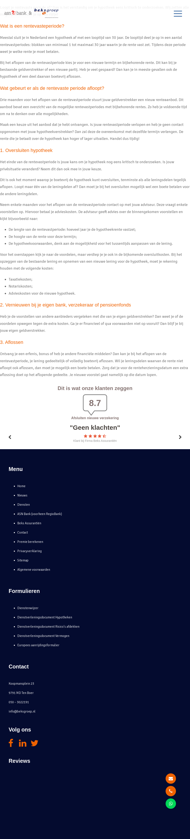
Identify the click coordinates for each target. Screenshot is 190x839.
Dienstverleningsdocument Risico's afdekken (48, 627)
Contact (22, 532)
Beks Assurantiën (29, 523)
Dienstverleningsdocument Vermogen (43, 636)
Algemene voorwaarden (33, 570)
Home (21, 486)
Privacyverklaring (29, 551)
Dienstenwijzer (27, 608)
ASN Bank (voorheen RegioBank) (39, 514)
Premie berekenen (30, 542)
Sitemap (22, 560)
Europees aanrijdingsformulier (38, 645)
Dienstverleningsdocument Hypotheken (44, 617)
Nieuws (22, 495)
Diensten (23, 505)
